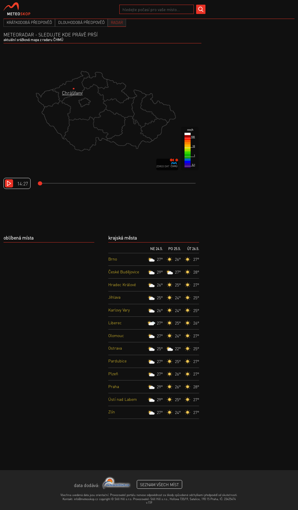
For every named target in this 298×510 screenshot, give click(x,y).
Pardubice (117, 360)
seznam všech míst (159, 484)
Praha (113, 386)
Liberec (115, 322)
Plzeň (113, 373)
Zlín (111, 411)
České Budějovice (123, 271)
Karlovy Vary (119, 309)
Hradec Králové (122, 284)
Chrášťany (72, 93)
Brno (112, 258)
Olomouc (116, 335)
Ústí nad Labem (122, 399)
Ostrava (115, 347)
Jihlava (114, 297)
